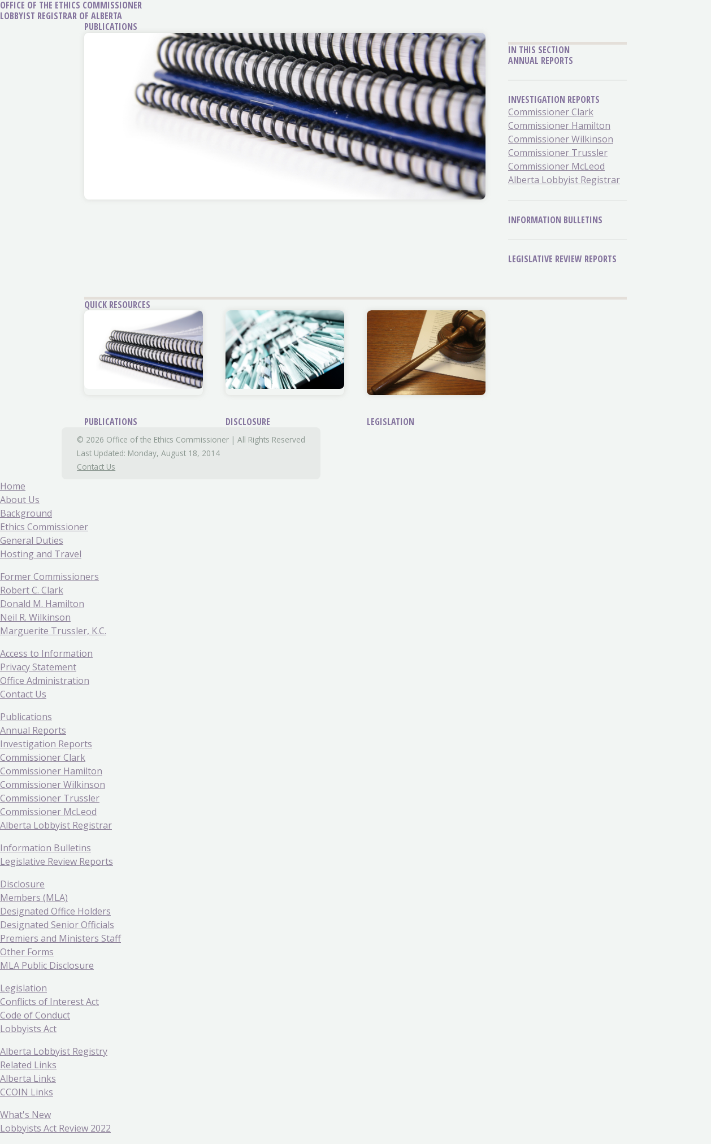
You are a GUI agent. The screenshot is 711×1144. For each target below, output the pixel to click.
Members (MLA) (34, 897)
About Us (20, 499)
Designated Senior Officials (57, 924)
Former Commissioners (49, 576)
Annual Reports (540, 60)
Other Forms (27, 952)
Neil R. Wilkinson (35, 617)
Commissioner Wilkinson (560, 139)
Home (12, 486)
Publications (110, 421)
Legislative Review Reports (562, 259)
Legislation (390, 421)
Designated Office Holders (55, 911)
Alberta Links (28, 1078)
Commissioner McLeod (556, 166)
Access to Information (46, 653)
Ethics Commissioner (44, 527)
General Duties (31, 540)
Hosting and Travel (40, 554)
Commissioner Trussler (558, 152)
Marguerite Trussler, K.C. (53, 631)
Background (26, 513)
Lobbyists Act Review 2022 (55, 1128)
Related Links (28, 1065)
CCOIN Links (26, 1092)
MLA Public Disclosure (47, 965)
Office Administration (44, 680)
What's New (25, 1114)
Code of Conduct (35, 1015)
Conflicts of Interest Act (49, 1001)
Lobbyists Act (28, 1028)
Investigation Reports (554, 99)
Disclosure (248, 421)
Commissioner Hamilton (559, 125)
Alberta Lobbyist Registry (53, 1051)
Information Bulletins (555, 220)
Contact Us (96, 466)
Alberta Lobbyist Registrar (564, 180)
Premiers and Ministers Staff (60, 938)
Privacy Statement (38, 667)
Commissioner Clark (550, 112)
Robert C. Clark (31, 590)
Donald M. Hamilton (42, 603)
